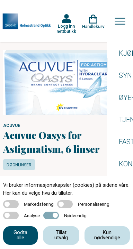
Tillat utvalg (61, 235)
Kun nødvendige (107, 235)
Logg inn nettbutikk (66, 29)
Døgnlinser (19, 165)
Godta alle (20, 235)
